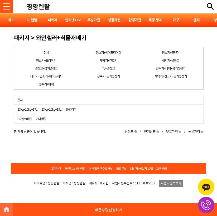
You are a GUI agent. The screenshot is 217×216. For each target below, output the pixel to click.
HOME (6, 209)
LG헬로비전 (24, 118)
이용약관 (55, 168)
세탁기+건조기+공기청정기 (171, 76)
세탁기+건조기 (108, 60)
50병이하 (70, 109)
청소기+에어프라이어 (108, 52)
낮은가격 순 (173, 131)
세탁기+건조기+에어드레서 (46, 76)
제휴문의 (121, 168)
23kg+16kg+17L (27, 109)
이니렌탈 (41, 118)
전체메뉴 (210, 6)
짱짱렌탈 (38, 6)
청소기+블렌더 (170, 52)
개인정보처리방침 (74, 168)
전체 (46, 52)
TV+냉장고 (108, 68)
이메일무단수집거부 (101, 168)
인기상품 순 (151, 131)
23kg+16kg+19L (51, 109)
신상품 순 (131, 131)
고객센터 (161, 168)
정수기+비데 (46, 84)
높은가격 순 (196, 131)
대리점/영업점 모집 (141, 168)
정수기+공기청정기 (108, 76)
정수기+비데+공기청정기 (170, 68)
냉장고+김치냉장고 (46, 68)
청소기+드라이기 (46, 60)
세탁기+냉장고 (170, 60)
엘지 (20, 99)
